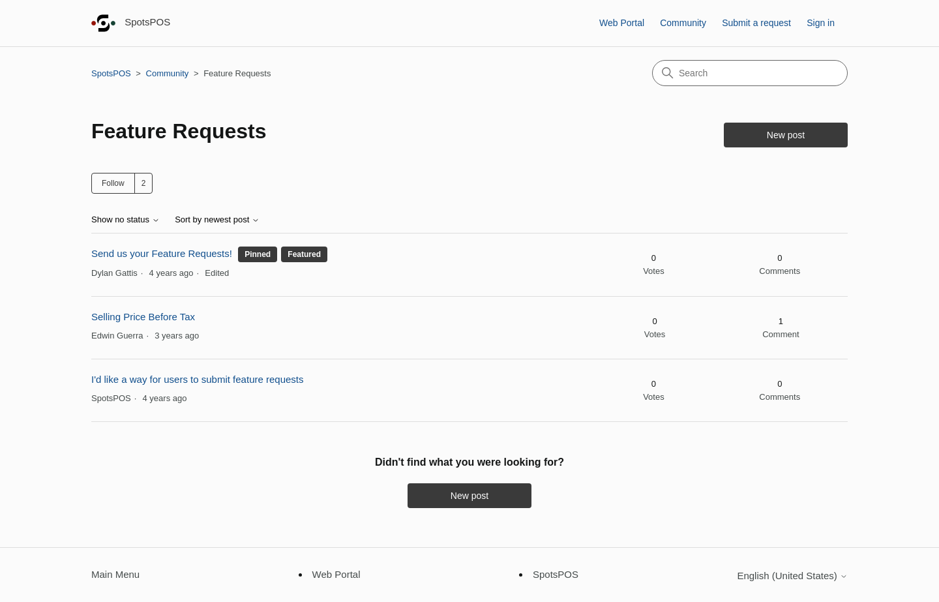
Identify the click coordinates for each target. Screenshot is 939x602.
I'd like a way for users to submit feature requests (197, 379)
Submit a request (756, 23)
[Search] (750, 73)
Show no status (125, 219)
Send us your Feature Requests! (161, 253)
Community (683, 23)
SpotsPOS (111, 73)
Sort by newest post (217, 219)
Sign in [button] (821, 23)
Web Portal (621, 23)
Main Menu (115, 574)
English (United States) (792, 575)
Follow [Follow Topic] (113, 183)
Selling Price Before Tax (143, 316)
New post (786, 135)
